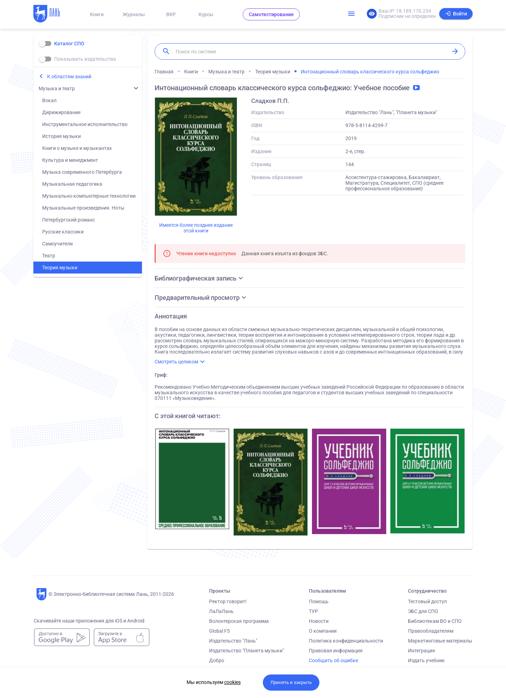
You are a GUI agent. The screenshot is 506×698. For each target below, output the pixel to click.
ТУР (313, 611)
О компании (323, 631)
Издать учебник (426, 660)
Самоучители (57, 243)
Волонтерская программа (239, 621)
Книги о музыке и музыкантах (77, 148)
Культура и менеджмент (70, 160)
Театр (48, 255)
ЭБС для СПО (423, 611)
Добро (216, 660)
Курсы (206, 14)
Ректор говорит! (228, 601)
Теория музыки (59, 267)
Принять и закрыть (291, 682)
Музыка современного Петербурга (82, 172)
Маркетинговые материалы (440, 641)
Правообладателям (430, 631)
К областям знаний (69, 76)
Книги (97, 14)
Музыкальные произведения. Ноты (83, 208)
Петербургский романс (68, 220)
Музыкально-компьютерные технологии (89, 196)
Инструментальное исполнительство (85, 124)
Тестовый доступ (427, 601)
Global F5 (219, 631)
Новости (319, 621)
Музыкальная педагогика (72, 184)
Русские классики (63, 232)
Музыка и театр (57, 88)
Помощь (319, 601)
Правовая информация (336, 650)
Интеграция (421, 650)
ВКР (171, 14)
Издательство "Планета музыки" (246, 650)
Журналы (134, 14)
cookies (232, 682)
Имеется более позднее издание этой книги (196, 227)
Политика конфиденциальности (346, 641)
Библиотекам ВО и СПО (435, 621)
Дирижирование (61, 112)
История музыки (61, 136)
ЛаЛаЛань (221, 611)
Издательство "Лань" (233, 641)
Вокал (49, 100)
